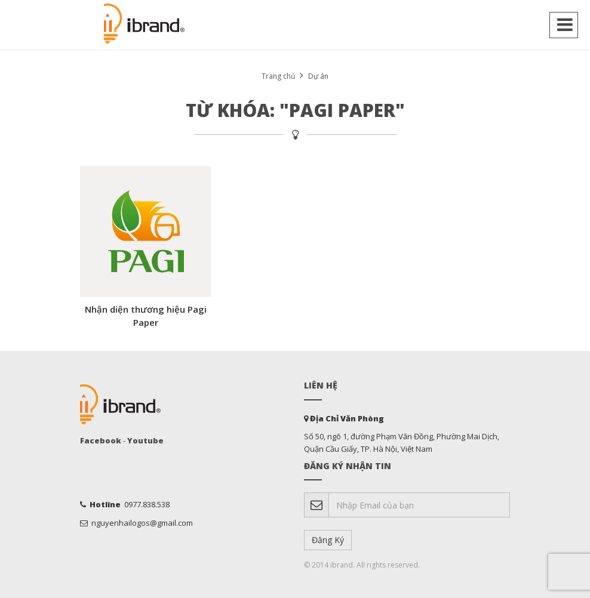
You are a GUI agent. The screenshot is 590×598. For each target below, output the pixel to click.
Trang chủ (278, 76)
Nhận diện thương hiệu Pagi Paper (146, 315)
